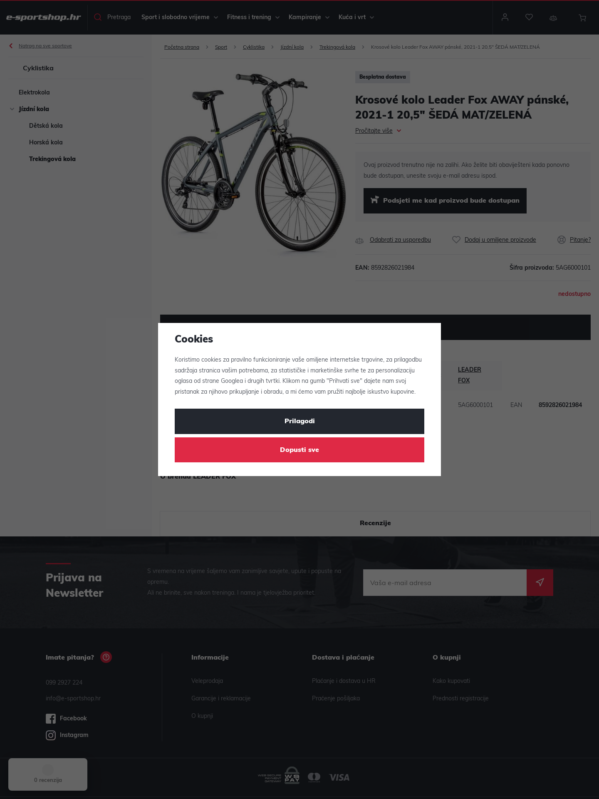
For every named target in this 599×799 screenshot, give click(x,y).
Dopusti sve (299, 450)
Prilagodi (300, 421)
